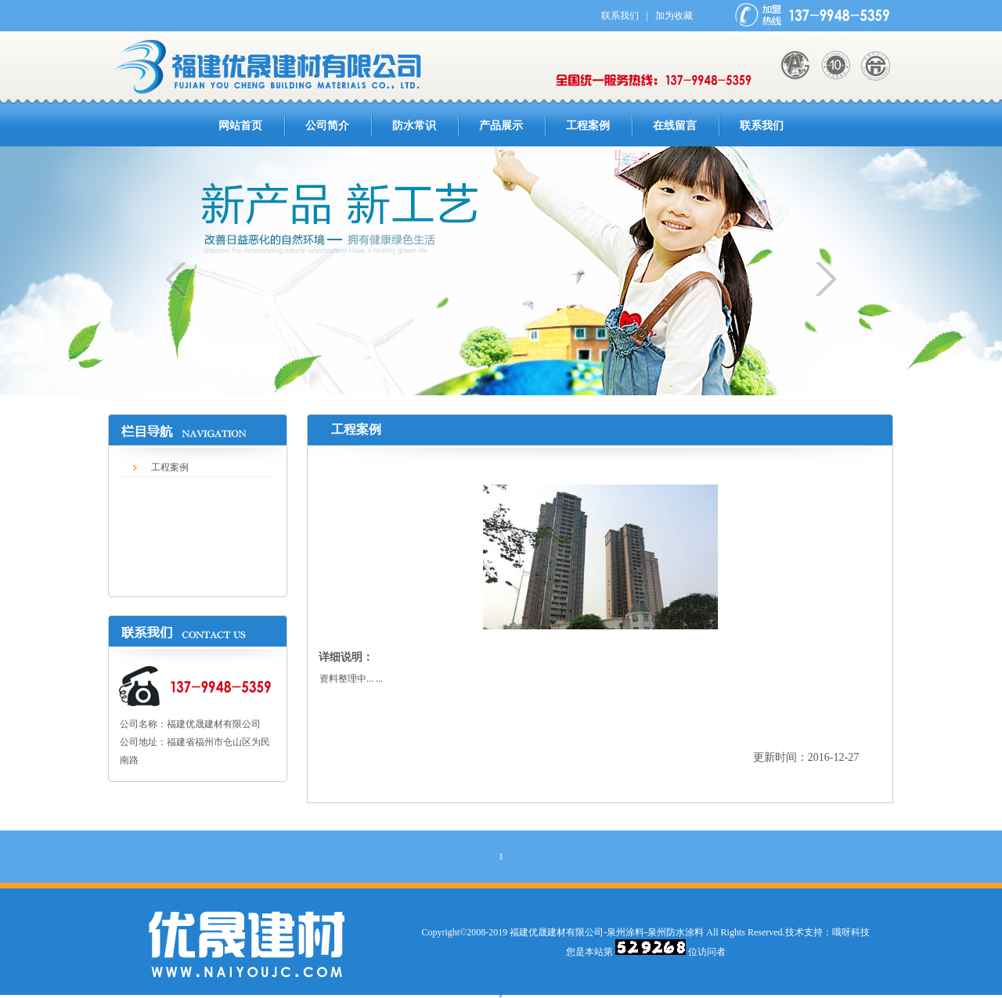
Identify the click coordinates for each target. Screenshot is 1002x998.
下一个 (818, 279)
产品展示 (501, 126)
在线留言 (675, 126)
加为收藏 (674, 15)
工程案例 (588, 126)
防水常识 (414, 126)
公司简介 (327, 126)
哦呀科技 (851, 932)
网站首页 (240, 126)
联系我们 (620, 15)
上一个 (184, 279)
